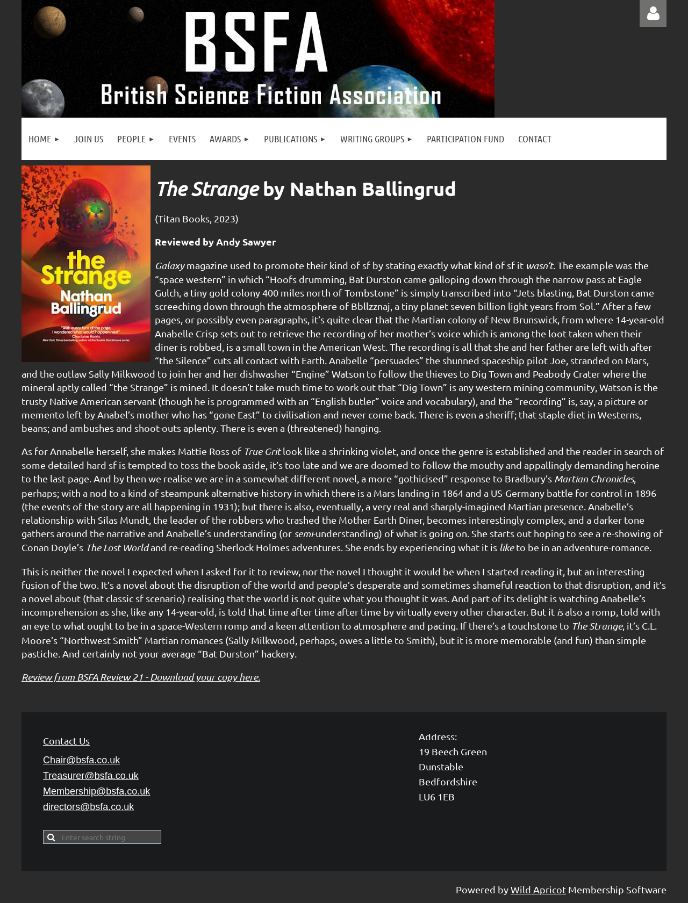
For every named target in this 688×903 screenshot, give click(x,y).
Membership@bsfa (96, 791)
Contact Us (66, 740)
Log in (653, 13)
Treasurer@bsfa (91, 775)
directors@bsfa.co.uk (88, 806)
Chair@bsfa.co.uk (81, 760)
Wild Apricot (538, 889)
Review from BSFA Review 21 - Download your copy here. (141, 677)
